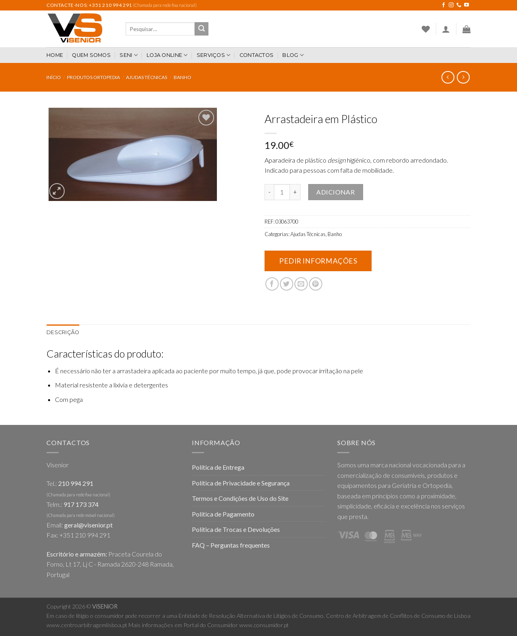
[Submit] (201, 29)
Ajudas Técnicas (146, 77)
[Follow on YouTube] (466, 5)
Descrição (62, 332)
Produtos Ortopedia (93, 77)
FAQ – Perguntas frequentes (231, 545)
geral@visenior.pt (88, 525)
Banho (182, 77)
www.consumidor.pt (264, 624)
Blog (292, 55)
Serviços (214, 55)
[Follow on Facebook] (443, 5)
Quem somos (91, 55)
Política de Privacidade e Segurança (241, 483)
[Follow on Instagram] (451, 5)
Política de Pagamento (223, 514)
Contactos (256, 55)
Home (54, 55)
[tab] (62, 332)
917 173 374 (81, 504)
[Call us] (458, 5)
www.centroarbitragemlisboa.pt (86, 624)
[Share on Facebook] (272, 284)
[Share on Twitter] (286, 284)
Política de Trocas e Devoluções (236, 529)
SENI (128, 55)
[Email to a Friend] (301, 284)
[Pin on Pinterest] (315, 284)
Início (53, 77)
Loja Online (167, 55)
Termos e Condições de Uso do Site (240, 498)
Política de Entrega (218, 467)
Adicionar (335, 192)
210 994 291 (75, 483)
